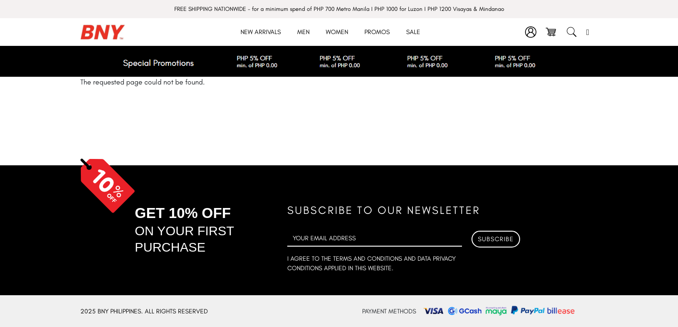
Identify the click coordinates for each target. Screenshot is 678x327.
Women (337, 32)
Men (303, 32)
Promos (377, 32)
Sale (413, 32)
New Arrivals (261, 32)
